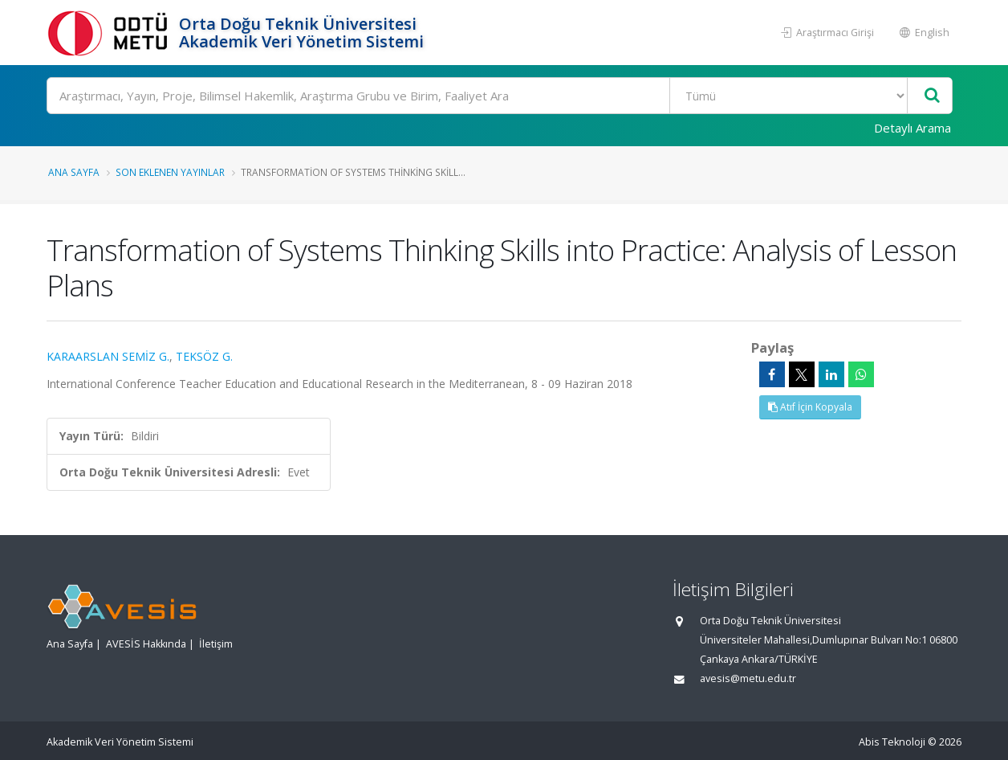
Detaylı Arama (912, 128)
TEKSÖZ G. (204, 356)
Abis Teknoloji (892, 742)
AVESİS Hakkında (146, 644)
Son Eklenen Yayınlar (170, 171)
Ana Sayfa (74, 171)
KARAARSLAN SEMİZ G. (108, 356)
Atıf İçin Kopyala (810, 407)
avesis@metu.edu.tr (748, 678)
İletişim (216, 644)
